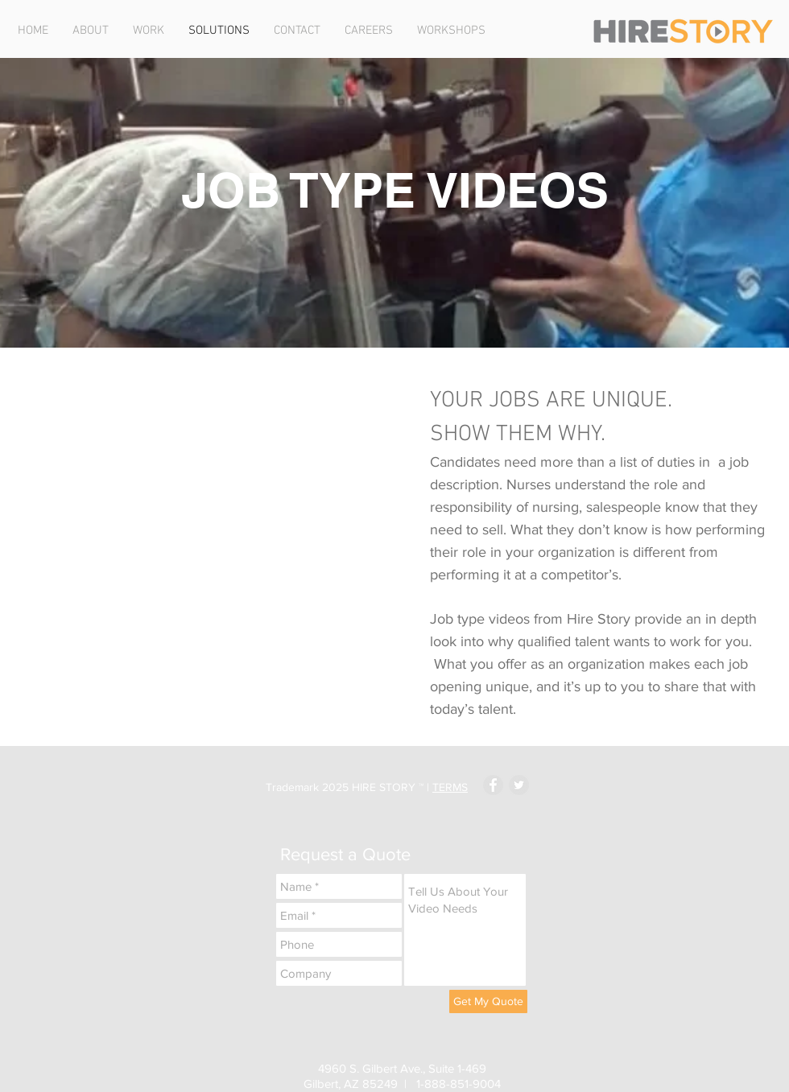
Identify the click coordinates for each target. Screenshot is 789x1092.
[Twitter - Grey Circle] (519, 785)
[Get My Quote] (488, 1001)
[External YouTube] (212, 501)
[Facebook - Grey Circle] (493, 785)
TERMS (450, 787)
